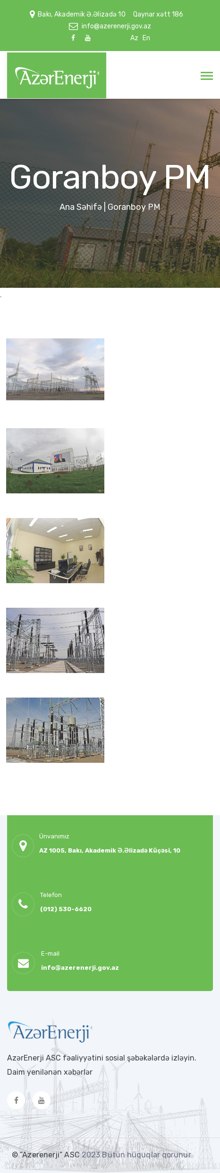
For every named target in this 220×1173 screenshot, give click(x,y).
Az (134, 38)
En (146, 38)
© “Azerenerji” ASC (47, 1154)
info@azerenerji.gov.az (116, 26)
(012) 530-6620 (66, 909)
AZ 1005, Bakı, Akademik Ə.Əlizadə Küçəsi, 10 (109, 850)
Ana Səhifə (80, 207)
